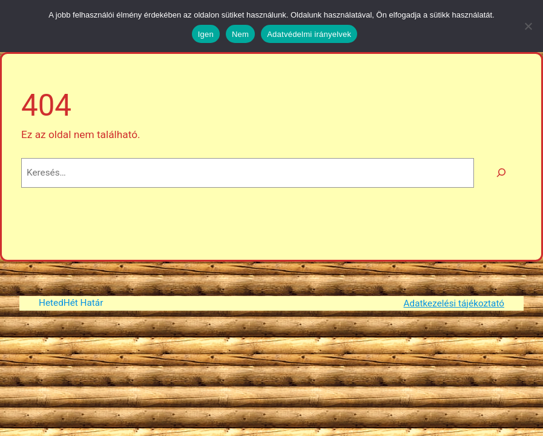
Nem (240, 34)
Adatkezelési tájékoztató (454, 303)
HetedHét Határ (71, 302)
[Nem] (528, 26)
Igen (206, 34)
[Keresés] (501, 172)
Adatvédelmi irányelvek (309, 34)
